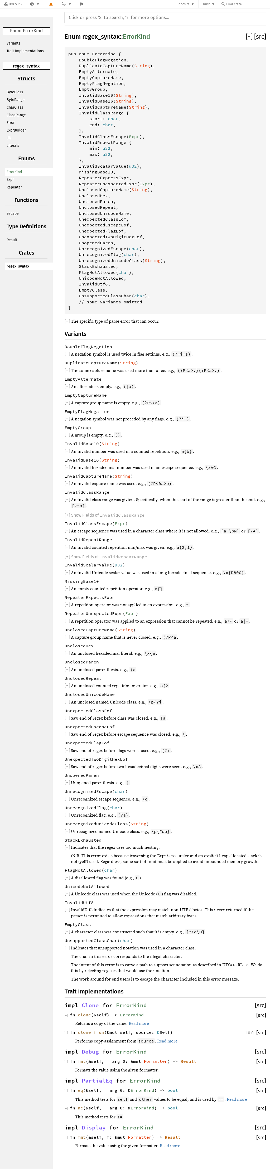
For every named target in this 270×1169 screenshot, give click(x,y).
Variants (13, 43)
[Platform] (66, 4)
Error (11, 122)
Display (94, 1127)
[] (250, 36)
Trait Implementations (25, 51)
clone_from (91, 1032)
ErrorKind (14, 172)
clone (84, 1014)
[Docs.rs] (13, 4)
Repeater (14, 187)
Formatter (155, 1061)
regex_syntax (26, 66)
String (142, 65)
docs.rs (184, 4)
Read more (139, 1023)
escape (13, 213)
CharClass (15, 107)
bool (172, 1090)
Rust (206, 4)
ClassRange (16, 115)
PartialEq (97, 1080)
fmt (82, 1061)
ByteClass (15, 92)
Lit (9, 138)
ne (80, 1107)
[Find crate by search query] (248, 4)
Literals (13, 145)
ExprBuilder (16, 130)
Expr (10, 179)
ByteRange (16, 100)
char (113, 118)
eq (80, 1090)
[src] (260, 36)
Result (12, 240)
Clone (90, 1005)
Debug (90, 1051)
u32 (106, 148)
